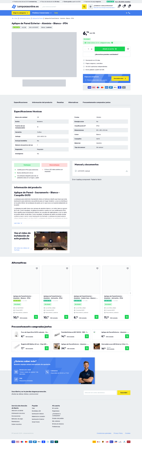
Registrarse (55, 411)
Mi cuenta (55, 408)
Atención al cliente (17, 410)
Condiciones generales (104, 433)
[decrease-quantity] (85, 49)
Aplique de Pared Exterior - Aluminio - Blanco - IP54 (22, 297)
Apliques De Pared (37, 18)
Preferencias (56, 426)
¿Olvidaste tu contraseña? (56, 415)
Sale (56, 13)
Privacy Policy (118, 433)
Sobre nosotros (17, 424)
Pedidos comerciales (42, 13)
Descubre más (120, 78)
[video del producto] (50, 241)
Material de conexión (38, 416)
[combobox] (61, 6)
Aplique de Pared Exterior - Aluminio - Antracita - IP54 (53, 297)
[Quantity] (88, 49)
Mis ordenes (56, 421)
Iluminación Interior (24, 18)
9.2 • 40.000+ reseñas (122, 2)
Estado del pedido (58, 418)
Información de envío (18, 413)
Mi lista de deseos (58, 424)
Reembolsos (16, 421)
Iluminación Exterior (38, 419)
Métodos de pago (17, 419)
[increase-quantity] (92, 49)
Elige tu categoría (21, 13)
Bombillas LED (36, 411)
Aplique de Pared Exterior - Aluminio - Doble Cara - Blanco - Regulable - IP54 (85, 297)
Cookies (127, 433)
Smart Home (36, 422)
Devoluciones (16, 416)
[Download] (101, 171)
